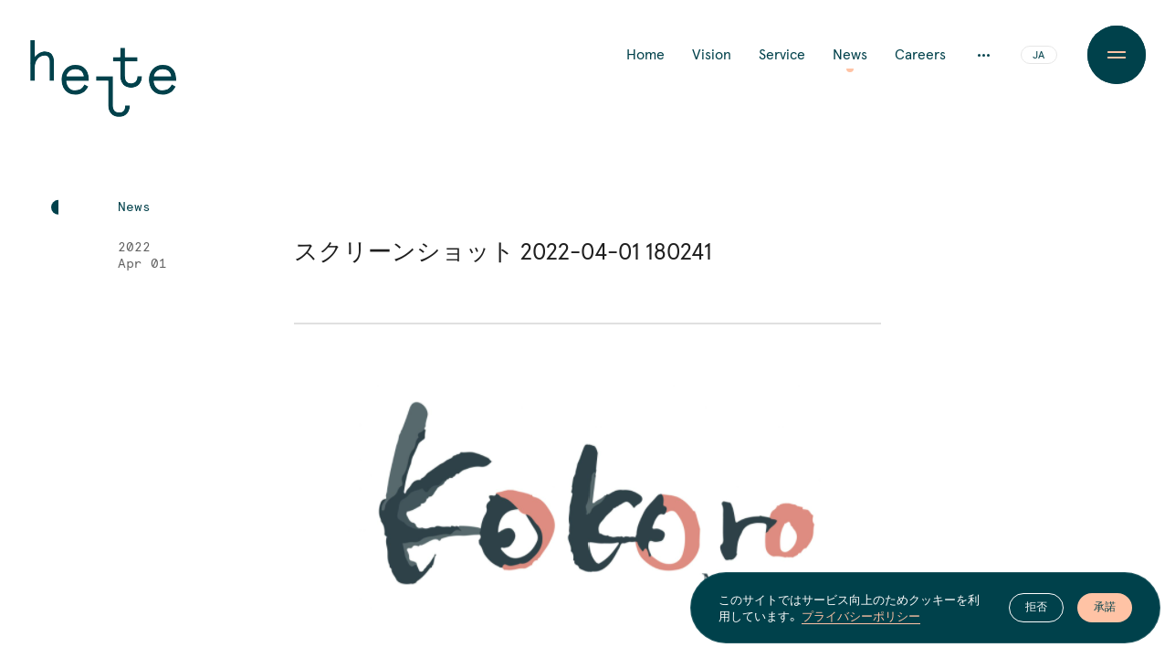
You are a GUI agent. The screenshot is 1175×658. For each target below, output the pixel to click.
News (850, 55)
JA (1038, 55)
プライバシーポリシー (861, 616)
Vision (711, 55)
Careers (920, 55)
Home (645, 55)
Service (782, 55)
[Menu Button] (1116, 55)
